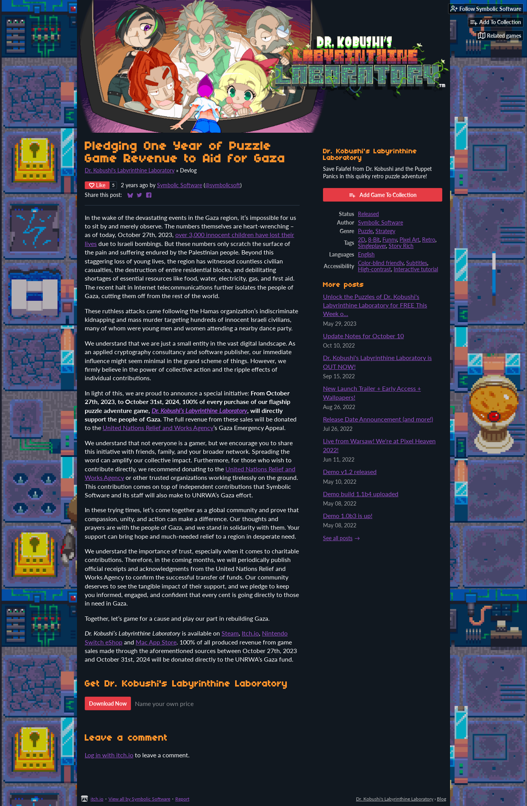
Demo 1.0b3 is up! (347, 515)
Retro (428, 240)
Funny (389, 240)
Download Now (108, 703)
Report (182, 799)
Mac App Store (156, 642)
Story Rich (401, 246)
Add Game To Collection (383, 194)
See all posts (337, 538)
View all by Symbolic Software (139, 799)
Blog (441, 799)
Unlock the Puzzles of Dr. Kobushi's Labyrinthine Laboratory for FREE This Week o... (375, 305)
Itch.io (250, 633)
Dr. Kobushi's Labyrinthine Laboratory (130, 170)
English (366, 254)
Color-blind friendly (380, 263)
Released (368, 214)
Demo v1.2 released (350, 471)
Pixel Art (409, 240)
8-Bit (374, 240)
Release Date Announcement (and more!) (378, 419)
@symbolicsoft (222, 185)
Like (97, 185)
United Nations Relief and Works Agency (158, 427)
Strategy (385, 231)
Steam (230, 633)
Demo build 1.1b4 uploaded (360, 493)
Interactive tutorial (416, 269)
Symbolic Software (179, 185)
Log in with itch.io (109, 755)
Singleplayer (372, 246)
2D (361, 240)
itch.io (97, 799)
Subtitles (416, 263)
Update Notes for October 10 (363, 335)
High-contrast (374, 269)
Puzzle (365, 231)
